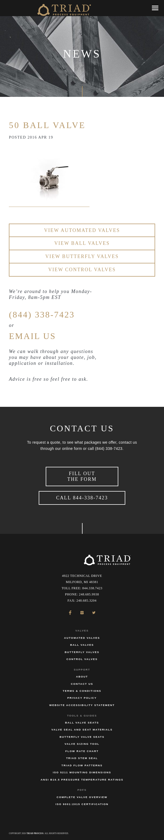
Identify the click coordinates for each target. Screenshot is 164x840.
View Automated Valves (82, 230)
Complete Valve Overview (82, 797)
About (82, 676)
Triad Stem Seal (82, 758)
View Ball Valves (82, 243)
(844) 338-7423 (42, 314)
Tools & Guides (82, 715)
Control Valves (82, 659)
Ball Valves (82, 644)
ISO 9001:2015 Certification (81, 804)
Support (82, 669)
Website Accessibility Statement (82, 705)
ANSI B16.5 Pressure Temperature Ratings (82, 779)
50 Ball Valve (47, 125)
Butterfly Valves (82, 652)
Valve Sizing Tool (82, 743)
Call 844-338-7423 (82, 497)
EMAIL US (32, 336)
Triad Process (34, 833)
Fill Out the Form (82, 476)
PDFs (82, 789)
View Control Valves (82, 269)
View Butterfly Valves (82, 256)
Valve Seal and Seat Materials (82, 729)
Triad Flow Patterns (82, 765)
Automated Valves (82, 637)
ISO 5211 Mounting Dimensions (82, 772)
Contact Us (82, 683)
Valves (82, 630)
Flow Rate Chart (82, 751)
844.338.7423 (92, 588)
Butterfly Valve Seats (82, 736)
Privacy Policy (82, 697)
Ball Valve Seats (82, 722)
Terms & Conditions (82, 690)
